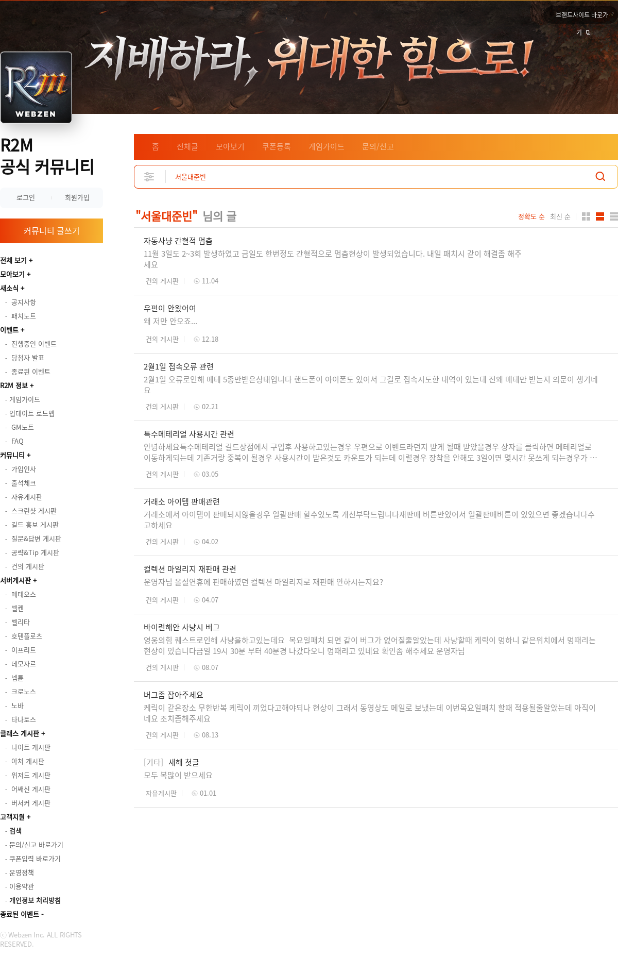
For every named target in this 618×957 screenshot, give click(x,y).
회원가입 (77, 197)
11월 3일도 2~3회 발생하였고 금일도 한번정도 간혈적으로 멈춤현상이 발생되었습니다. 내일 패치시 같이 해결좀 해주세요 (333, 259)
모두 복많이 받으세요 (178, 775)
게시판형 (614, 216)
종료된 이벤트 (19, 914)
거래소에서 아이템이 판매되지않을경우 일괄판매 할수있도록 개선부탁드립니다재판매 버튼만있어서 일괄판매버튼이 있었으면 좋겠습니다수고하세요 (369, 520)
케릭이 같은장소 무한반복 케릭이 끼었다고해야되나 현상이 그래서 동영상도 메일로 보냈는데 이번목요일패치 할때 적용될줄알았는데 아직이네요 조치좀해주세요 (370, 713)
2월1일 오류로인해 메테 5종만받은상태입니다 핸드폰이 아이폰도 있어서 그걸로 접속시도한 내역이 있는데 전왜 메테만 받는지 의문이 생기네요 (371, 385)
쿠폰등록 (276, 146)
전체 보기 (13, 260)
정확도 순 (531, 216)
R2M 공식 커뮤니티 (47, 155)
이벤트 (9, 329)
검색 (600, 176)
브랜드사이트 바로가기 (582, 17)
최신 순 (560, 216)
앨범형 (600, 216)
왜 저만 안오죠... (170, 321)
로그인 (25, 197)
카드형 (586, 216)
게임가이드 (326, 146)
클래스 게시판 (19, 733)
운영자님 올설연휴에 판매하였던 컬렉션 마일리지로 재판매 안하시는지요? (263, 581)
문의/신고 (378, 146)
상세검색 (150, 176)
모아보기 (12, 274)
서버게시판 (15, 580)
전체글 (187, 146)
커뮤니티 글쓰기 (52, 230)
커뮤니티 (12, 455)
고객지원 (12, 816)
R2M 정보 (14, 385)
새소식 (9, 288)
